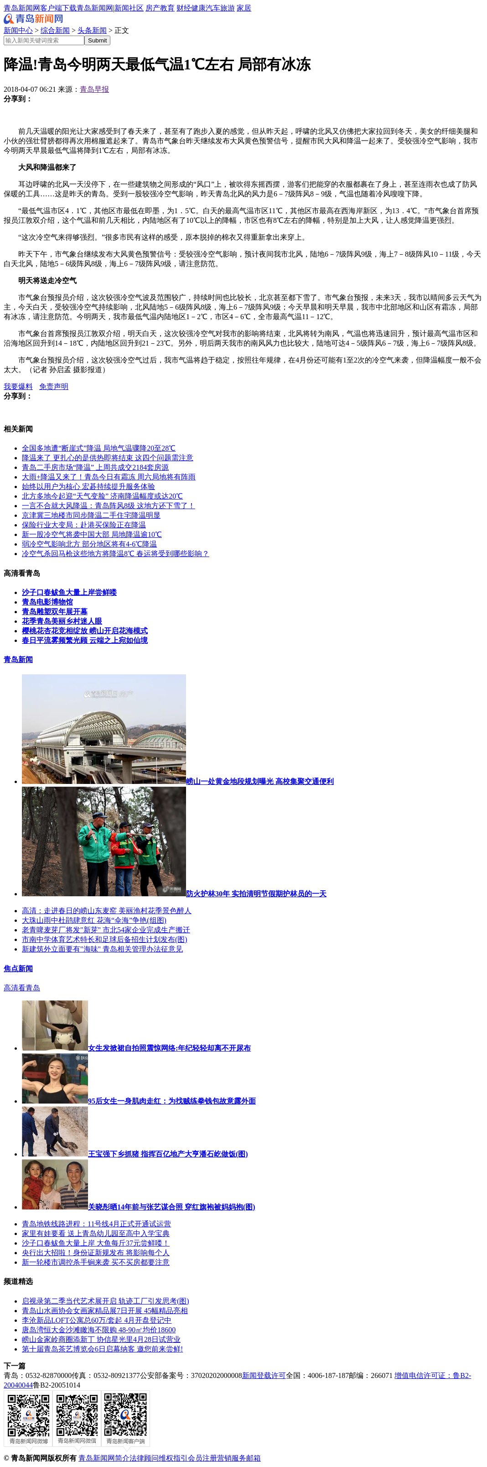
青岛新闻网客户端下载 (40, 8)
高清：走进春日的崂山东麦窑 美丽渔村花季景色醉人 (107, 911)
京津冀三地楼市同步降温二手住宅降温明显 (91, 515)
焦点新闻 (18, 969)
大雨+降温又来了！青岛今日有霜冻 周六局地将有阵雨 (109, 477)
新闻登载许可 (264, 1375)
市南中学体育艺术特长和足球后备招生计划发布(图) (104, 939)
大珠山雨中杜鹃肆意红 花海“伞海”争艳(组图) (94, 920)
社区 (136, 8)
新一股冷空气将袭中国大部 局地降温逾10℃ (92, 534)
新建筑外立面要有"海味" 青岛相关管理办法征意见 (102, 949)
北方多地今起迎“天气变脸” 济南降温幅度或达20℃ (102, 496)
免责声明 (53, 386)
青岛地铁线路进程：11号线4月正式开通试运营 (96, 1224)
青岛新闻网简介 (104, 1458)
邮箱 (253, 1458)
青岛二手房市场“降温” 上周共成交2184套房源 (95, 467)
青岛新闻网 (95, 8)
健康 (198, 8)
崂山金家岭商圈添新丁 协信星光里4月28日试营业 (101, 1339)
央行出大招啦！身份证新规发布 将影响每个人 (96, 1253)
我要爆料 (18, 386)
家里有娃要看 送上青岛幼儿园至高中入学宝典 (96, 1233)
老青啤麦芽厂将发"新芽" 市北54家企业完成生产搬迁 (106, 930)
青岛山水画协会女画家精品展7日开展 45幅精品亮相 (105, 1311)
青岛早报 (94, 89)
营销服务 (231, 1458)
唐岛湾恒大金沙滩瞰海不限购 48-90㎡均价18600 (99, 1330)
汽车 (213, 8)
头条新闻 (92, 30)
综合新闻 (55, 30)
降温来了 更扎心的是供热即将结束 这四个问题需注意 (107, 458)
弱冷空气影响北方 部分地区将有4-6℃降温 (89, 544)
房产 (152, 8)
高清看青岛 (22, 988)
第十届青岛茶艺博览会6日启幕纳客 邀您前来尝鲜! (102, 1349)
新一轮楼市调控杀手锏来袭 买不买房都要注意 (96, 1262)
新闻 (121, 8)
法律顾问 (144, 1458)
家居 (244, 8)
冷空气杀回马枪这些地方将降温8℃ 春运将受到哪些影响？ (115, 553)
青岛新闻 (18, 659)
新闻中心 (18, 30)
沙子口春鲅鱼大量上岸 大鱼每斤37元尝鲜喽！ (96, 1243)
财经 (183, 8)
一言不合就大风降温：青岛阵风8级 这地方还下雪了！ (108, 506)
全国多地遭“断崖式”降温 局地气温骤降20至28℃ (99, 448)
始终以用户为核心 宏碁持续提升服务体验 (88, 486)
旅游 (227, 8)
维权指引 (173, 1458)
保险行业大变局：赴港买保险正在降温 (84, 525)
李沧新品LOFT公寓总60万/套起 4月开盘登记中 (96, 1320)
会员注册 (202, 1458)
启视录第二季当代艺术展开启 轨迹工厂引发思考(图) (105, 1301)
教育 (167, 8)
